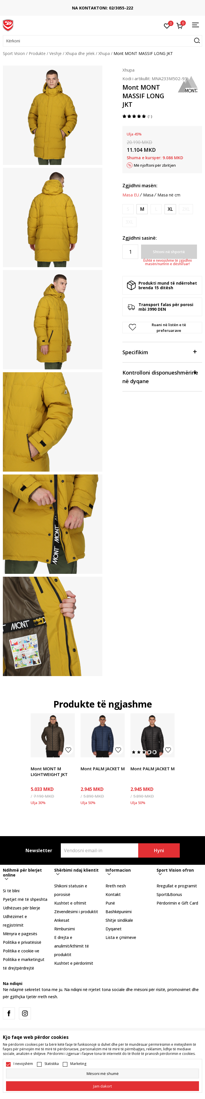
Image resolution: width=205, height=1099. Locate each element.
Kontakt (113, 894)
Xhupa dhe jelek (80, 53)
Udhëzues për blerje (21, 908)
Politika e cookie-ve (21, 951)
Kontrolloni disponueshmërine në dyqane (160, 376)
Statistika (51, 1063)
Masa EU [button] (130, 195)
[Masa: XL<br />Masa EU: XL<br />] (170, 209)
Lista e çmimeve (121, 937)
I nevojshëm (23, 1063)
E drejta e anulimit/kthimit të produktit (71, 946)
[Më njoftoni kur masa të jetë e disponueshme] (128, 209)
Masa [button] (148, 195)
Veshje (55, 53)
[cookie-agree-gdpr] (102, 1086)
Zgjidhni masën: (139, 185)
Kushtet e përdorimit (73, 963)
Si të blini (11, 890)
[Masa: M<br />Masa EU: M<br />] (142, 209)
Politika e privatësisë (22, 942)
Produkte (37, 53)
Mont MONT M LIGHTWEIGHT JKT (49, 771)
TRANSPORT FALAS (33, 6)
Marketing (78, 1063)
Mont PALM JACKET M (103, 768)
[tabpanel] (52, 115)
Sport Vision (14, 53)
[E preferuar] (167, 25)
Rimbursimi (64, 928)
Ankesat (61, 920)
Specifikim (159, 352)
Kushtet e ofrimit (70, 903)
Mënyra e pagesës (20, 933)
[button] (102, 41)
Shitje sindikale (119, 920)
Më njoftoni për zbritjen (155, 165)
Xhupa (104, 53)
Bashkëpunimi (119, 911)
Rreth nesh (116, 886)
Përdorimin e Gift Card (177, 903)
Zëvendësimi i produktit (76, 911)
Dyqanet (114, 928)
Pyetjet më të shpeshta (25, 899)
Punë (110, 903)
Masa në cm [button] (168, 195)
